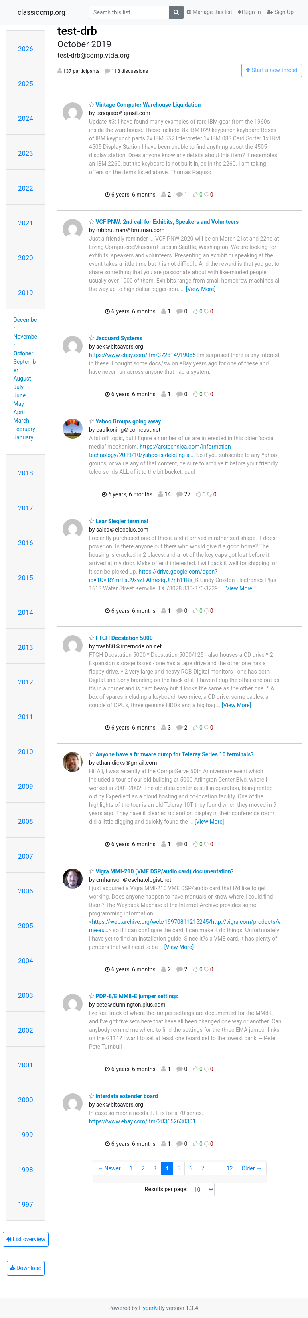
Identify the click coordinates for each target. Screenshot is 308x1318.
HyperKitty (152, 1308)
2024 (25, 118)
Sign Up (280, 12)
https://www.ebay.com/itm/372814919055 (142, 355)
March (22, 420)
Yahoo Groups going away (125, 421)
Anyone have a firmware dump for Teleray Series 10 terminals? (171, 754)
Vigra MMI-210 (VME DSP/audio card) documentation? (161, 871)
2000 (25, 1100)
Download (26, 1268)
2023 (25, 153)
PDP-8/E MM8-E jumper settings (133, 996)
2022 (25, 188)
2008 (25, 821)
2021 (25, 223)
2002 (25, 1030)
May (19, 404)
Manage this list (209, 12)
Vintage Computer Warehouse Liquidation (145, 105)
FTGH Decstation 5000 (121, 638)
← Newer (109, 1168)
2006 (25, 891)
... (215, 1168)
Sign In (249, 12)
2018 (25, 473)
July (19, 387)
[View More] (200, 289)
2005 (25, 926)
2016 (25, 543)
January (24, 437)
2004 (25, 961)
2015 (25, 578)
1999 (25, 1135)
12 (230, 1168)
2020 (25, 258)
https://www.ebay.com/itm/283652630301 (142, 1121)
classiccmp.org (41, 12)
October (24, 353)
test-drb (77, 31)
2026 (25, 49)
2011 (25, 717)
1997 (25, 1204)
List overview (25, 1239)
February (24, 429)
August (22, 378)
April (19, 412)
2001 (25, 1065)
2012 (25, 682)
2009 (25, 786)
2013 (25, 647)
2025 (25, 84)
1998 (25, 1170)
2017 (25, 508)
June (20, 395)
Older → (251, 1168)
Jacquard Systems (115, 338)
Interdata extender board (123, 1096)
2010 (25, 752)
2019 (25, 293)
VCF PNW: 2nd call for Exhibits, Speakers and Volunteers (164, 222)
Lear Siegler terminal (118, 521)
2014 (25, 612)
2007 (25, 856)
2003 (25, 995)
